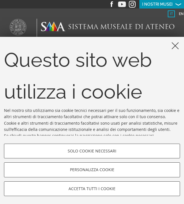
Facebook (111, 4)
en (181, 14)
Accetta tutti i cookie (92, 188)
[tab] (171, 13)
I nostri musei (157, 4)
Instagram (132, 4)
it (171, 14)
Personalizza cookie (92, 169)
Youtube (122, 4)
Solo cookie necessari (92, 151)
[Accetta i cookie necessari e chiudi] (175, 45)
